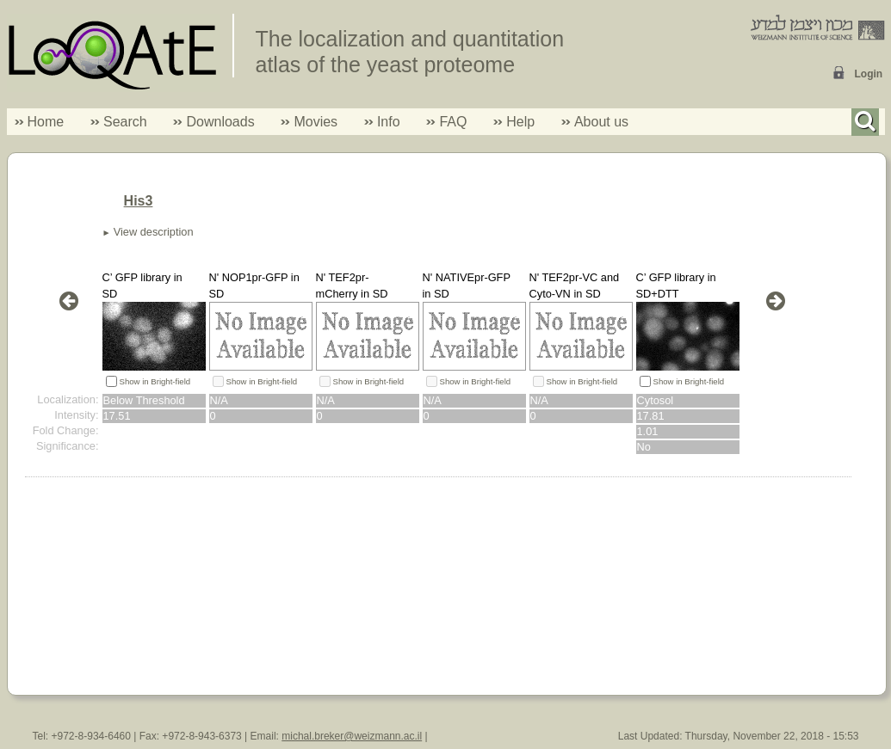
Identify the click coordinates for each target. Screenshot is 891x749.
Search (118, 121)
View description (154, 231)
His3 (138, 200)
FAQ (453, 121)
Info (382, 121)
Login (869, 74)
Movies (315, 121)
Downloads (220, 121)
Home (46, 121)
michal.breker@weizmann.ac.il (352, 736)
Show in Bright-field (155, 381)
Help (520, 121)
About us (601, 121)
